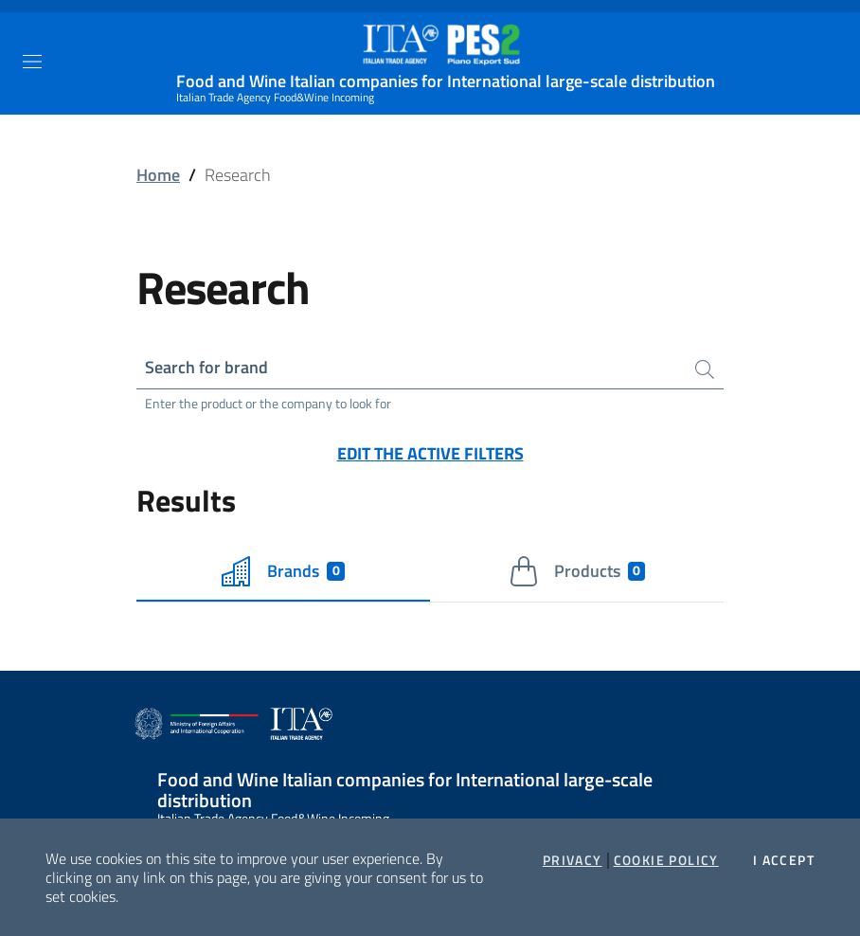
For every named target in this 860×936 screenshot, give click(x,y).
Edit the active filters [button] (430, 453)
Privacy (572, 860)
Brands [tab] (283, 571)
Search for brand (206, 367)
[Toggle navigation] (32, 61)
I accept (784, 860)
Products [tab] (577, 571)
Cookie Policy (666, 860)
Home (158, 175)
